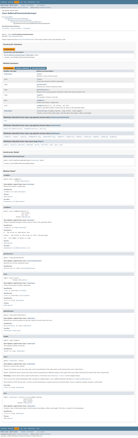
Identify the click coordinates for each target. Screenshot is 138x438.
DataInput (55, 133)
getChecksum (41, 84)
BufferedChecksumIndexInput (14, 55)
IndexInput (30, 55)
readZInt (96, 137)
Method (25, 7)
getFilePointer (42, 90)
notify (36, 145)
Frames (23, 5)
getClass (21, 145)
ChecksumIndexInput (15, 36)
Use (21, 2)
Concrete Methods (39, 68)
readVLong (87, 137)
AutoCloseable (16, 28)
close (39, 79)
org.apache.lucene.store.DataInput (16, 18)
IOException (25, 181)
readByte (40, 100)
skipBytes (113, 137)
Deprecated (31, 2)
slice (39, 111)
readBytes (40, 105)
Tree (25, 2)
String (44, 111)
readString (70, 137)
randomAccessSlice (31, 128)
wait (51, 145)
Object (41, 141)
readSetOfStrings (49, 137)
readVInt (79, 137)
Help (38, 2)
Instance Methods (22, 68)
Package (10, 2)
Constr (19, 7)
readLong (23, 137)
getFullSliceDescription (13, 128)
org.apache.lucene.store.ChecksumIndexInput (26, 22)
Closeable (5, 28)
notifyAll (44, 145)
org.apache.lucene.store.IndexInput (20, 20)
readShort (60, 137)
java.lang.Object (7, 17)
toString (42, 128)
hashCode (29, 145)
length (39, 95)
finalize (13, 145)
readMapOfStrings (34, 137)
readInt (15, 137)
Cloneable (26, 28)
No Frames (30, 5)
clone (39, 74)
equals (6, 145)
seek (5, 120)
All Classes (41, 5)
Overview (4, 2)
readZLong (104, 137)
